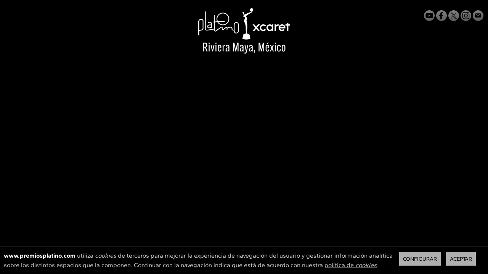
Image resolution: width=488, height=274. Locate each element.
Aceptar (461, 259)
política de (350, 265)
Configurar (420, 259)
